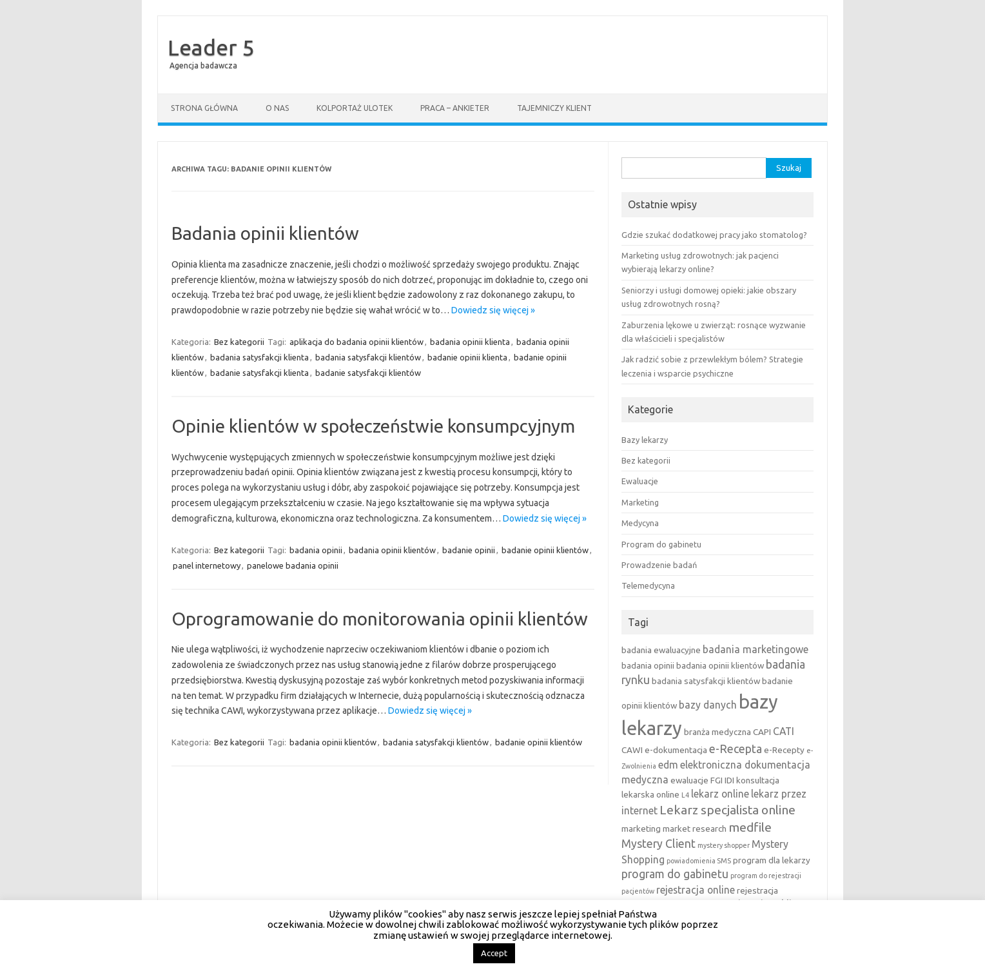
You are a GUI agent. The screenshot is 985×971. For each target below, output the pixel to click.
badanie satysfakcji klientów (368, 372)
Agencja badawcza (203, 65)
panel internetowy (206, 565)
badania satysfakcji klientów (368, 357)
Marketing (640, 502)
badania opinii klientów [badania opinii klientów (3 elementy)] (720, 665)
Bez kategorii (239, 341)
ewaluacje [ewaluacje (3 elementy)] (689, 780)
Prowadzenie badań (659, 564)
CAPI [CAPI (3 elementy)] (762, 732)
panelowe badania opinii (292, 565)
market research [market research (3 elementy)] (695, 828)
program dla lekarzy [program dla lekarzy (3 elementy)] (771, 860)
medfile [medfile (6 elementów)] (750, 827)
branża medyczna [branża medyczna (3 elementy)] (717, 732)
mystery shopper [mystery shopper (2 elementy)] (723, 845)
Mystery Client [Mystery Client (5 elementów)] (658, 844)
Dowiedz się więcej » (493, 310)
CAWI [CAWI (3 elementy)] (632, 750)
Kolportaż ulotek (355, 108)
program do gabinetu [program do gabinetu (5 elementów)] (674, 874)
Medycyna (640, 522)
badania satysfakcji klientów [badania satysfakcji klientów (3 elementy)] (706, 681)
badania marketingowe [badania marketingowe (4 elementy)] (755, 649)
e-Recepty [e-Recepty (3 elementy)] (784, 750)
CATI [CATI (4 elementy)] (783, 731)
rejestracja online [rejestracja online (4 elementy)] (695, 890)
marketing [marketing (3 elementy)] (641, 828)
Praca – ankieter (454, 108)
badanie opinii (468, 549)
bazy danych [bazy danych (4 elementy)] (708, 705)
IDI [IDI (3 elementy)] (729, 780)
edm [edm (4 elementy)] (668, 764)
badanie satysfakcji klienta (259, 372)
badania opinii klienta (470, 341)
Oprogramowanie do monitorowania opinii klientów (379, 619)
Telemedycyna (648, 585)
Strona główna (204, 108)
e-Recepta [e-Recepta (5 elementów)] (735, 749)
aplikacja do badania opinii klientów (356, 341)
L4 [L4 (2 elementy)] (685, 795)
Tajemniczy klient (554, 108)
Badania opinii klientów (265, 233)
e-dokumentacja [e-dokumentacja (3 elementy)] (676, 750)
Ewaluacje (639, 481)
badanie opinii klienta (467, 357)
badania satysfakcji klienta (259, 357)
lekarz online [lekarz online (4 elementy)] (720, 793)
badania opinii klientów (392, 549)
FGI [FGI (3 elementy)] (716, 780)
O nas (277, 108)
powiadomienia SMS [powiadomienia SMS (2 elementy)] (699, 861)
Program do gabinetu (661, 544)
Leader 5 (211, 47)
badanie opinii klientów (545, 549)
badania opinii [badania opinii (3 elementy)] (647, 665)
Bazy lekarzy (644, 439)
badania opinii (315, 549)
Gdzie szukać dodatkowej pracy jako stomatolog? (714, 234)
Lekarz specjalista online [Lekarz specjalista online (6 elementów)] (727, 810)
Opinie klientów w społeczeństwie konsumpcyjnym (373, 426)
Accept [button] (494, 952)
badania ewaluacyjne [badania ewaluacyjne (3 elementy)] (661, 650)
